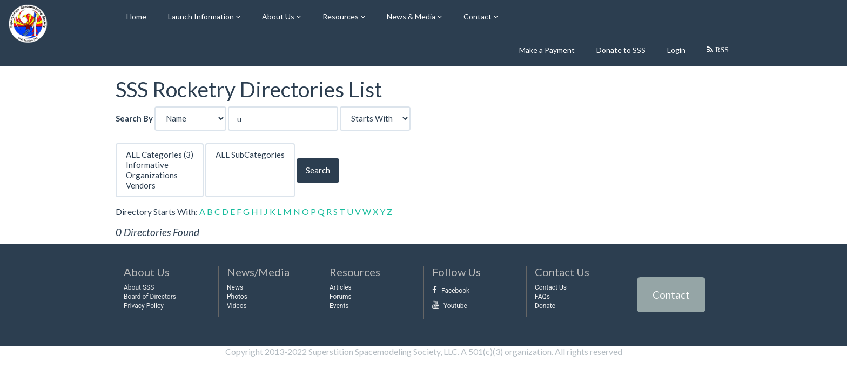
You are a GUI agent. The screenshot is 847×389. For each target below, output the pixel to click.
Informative (159, 165)
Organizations (159, 175)
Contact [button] (478, 16)
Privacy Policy (144, 306)
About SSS (139, 287)
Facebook (455, 290)
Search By (134, 118)
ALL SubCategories (250, 155)
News (235, 287)
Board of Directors (150, 296)
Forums (341, 296)
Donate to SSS (621, 50)
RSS (721, 49)
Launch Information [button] (202, 16)
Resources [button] (341, 16)
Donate (545, 306)
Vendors (159, 185)
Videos (237, 306)
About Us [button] (279, 16)
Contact (671, 295)
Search (318, 170)
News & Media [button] (412, 16)
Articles (341, 287)
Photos (237, 296)
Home (136, 16)
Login (676, 50)
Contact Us (551, 287)
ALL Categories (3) (159, 155)
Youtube (455, 306)
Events (339, 306)
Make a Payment (547, 50)
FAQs (542, 296)
